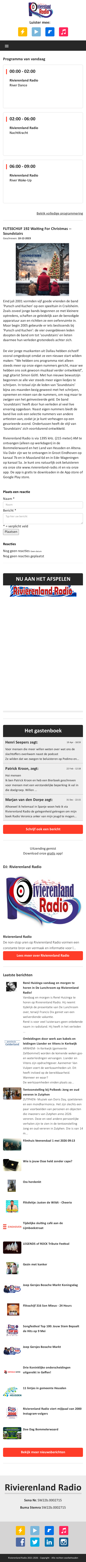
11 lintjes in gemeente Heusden (44, 1388)
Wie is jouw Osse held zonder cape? (47, 1161)
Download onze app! (43, 854)
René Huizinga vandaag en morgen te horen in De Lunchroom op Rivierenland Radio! (51, 987)
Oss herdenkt (32, 1182)
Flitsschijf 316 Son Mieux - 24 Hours (47, 1305)
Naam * (9, 499)
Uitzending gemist (43, 849)
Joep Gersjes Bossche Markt (42, 1347)
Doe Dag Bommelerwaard (40, 1429)
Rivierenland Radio (43, 1488)
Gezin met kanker (35, 1264)
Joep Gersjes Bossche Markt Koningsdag (50, 1285)
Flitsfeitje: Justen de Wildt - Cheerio (47, 1202)
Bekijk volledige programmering (60, 214)
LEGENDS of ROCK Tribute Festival (46, 1244)
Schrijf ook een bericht (43, 829)
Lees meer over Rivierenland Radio (43, 956)
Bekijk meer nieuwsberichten (43, 1452)
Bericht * (9, 511)
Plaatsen (11, 532)
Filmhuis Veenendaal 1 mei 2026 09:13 (49, 1140)
